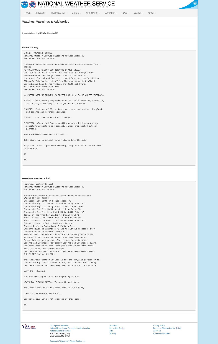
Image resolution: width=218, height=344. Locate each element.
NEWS (125, 13)
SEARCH (138, 13)
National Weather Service (60, 331)
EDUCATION (111, 13)
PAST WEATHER (59, 13)
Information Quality (116, 328)
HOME (27, 13)
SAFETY (76, 13)
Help (111, 331)
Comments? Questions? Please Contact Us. (68, 341)
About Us (157, 331)
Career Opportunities (161, 333)
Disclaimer (113, 326)
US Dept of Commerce (59, 326)
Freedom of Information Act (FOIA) (167, 328)
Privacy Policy (159, 326)
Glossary (112, 333)
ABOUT (152, 13)
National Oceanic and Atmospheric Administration (70, 328)
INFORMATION (93, 13)
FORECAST (41, 13)
